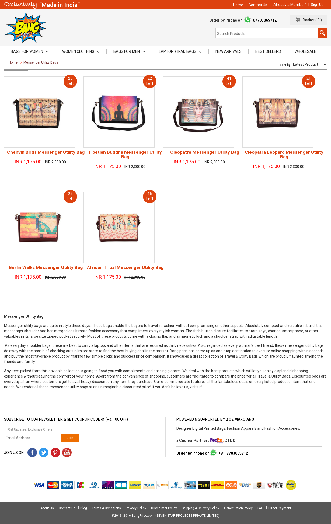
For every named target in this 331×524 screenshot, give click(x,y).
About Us (47, 508)
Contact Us (258, 5)
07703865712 (265, 20)
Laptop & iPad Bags (180, 51)
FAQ (260, 508)
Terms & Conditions (106, 508)
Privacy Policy (136, 508)
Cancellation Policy (238, 508)
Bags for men (129, 51)
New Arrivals (228, 51)
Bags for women (29, 51)
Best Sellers (268, 51)
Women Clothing (81, 51)
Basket (307, 20)
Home (238, 5)
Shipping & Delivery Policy (200, 508)
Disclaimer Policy (164, 508)
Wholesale (305, 51)
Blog (83, 508)
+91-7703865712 (233, 453)
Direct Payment (279, 508)
